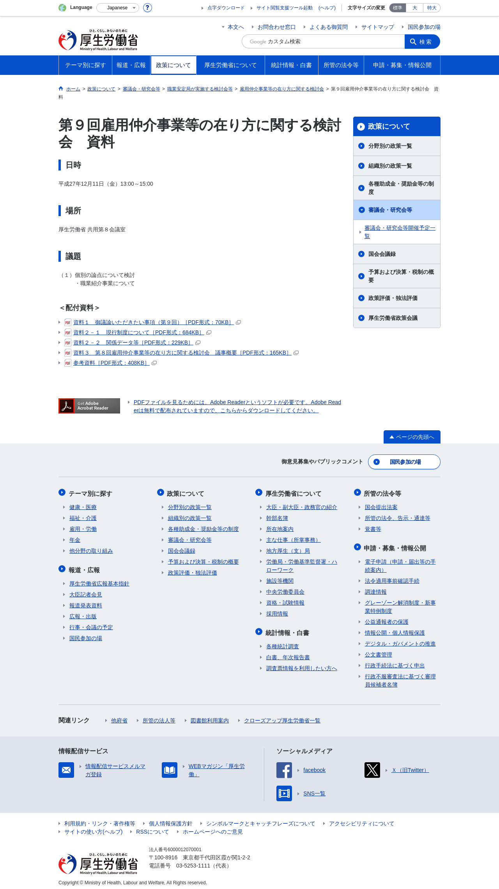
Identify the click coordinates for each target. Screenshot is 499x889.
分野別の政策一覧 (390, 146)
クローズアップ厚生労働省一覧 (282, 716)
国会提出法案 (381, 505)
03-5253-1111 (193, 862)
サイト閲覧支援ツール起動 (285, 8)
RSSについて (152, 828)
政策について (389, 126)
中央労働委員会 (285, 589)
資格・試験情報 (285, 600)
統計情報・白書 (288, 629)
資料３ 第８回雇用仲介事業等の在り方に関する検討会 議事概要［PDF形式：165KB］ (181, 353)
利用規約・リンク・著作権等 (99, 819)
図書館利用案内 (210, 716)
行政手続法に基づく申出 (395, 661)
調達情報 (376, 588)
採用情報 (277, 611)
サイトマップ (377, 27)
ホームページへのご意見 (213, 828)
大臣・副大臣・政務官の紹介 (301, 505)
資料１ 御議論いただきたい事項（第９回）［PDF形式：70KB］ (152, 322)
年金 (74, 537)
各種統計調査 (282, 642)
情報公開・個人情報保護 (395, 629)
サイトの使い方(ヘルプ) (93, 828)
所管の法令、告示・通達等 (397, 516)
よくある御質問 (329, 27)
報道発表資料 (85, 601)
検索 (426, 41)
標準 (397, 8)
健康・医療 (83, 505)
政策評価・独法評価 (393, 298)
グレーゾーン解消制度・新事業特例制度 (400, 603)
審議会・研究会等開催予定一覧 (400, 232)
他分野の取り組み (91, 548)
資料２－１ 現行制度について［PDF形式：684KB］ (137, 332)
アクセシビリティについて (362, 819)
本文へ (236, 27)
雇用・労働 (83, 526)
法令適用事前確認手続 (392, 577)
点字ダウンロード (226, 8)
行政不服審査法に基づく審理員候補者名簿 (400, 676)
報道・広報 (85, 566)
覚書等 (373, 526)
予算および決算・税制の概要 (401, 276)
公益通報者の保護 (387, 618)
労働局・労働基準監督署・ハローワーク (301, 563)
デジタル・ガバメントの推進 (400, 640)
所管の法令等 (383, 491)
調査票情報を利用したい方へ (301, 664)
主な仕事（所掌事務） (293, 537)
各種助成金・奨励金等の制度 (401, 188)
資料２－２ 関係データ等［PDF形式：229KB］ (132, 342)
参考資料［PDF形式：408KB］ (110, 363)
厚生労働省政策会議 (393, 318)
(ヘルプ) (327, 8)
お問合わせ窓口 (277, 27)
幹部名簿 (277, 516)
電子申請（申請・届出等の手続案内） (400, 562)
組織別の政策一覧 (390, 166)
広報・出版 (83, 612)
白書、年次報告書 (288, 653)
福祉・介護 (83, 516)
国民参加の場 (424, 27)
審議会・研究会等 (390, 210)
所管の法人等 (159, 716)
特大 (432, 8)
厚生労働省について (294, 491)
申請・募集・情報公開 (396, 544)
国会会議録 (382, 254)
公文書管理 (378, 651)
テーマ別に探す (91, 491)
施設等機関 (280, 578)
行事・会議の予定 (91, 623)
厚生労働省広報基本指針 (99, 580)
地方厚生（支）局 (288, 548)
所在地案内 (280, 526)
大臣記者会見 (85, 590)
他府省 (119, 716)
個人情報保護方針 (171, 819)
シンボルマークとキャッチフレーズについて (260, 819)
